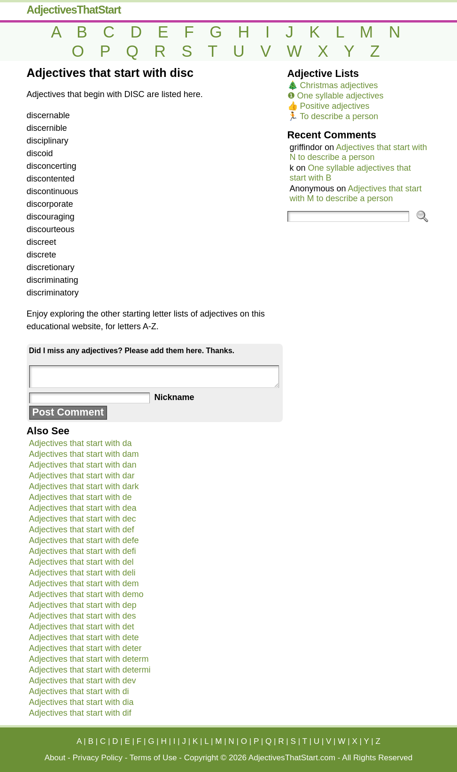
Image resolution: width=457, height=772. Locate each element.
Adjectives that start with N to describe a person (358, 152)
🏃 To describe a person (333, 116)
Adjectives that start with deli (82, 572)
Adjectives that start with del (81, 562)
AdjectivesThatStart (74, 10)
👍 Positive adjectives (328, 106)
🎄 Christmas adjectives (332, 85)
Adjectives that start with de (80, 497)
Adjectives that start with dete (84, 637)
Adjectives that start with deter (85, 648)
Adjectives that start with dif (80, 713)
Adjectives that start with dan (83, 464)
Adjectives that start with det (81, 626)
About (55, 757)
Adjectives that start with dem (84, 583)
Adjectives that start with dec (82, 518)
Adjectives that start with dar (82, 475)
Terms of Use (153, 757)
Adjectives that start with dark (84, 486)
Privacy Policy (98, 757)
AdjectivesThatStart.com (291, 757)
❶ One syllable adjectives (335, 95)
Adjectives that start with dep (83, 605)
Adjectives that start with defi (82, 551)
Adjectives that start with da (80, 443)
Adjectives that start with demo (86, 594)
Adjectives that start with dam (84, 454)
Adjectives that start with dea (83, 508)
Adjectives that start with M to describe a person (356, 193)
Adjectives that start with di (79, 691)
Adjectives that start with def (81, 529)
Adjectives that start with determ (89, 659)
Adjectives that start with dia (81, 702)
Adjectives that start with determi (90, 669)
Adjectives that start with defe (84, 540)
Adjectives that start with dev (82, 680)
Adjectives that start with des (82, 616)
